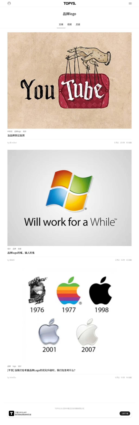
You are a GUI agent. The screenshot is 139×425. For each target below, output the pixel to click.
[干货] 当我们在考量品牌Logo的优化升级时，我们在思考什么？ (42, 370)
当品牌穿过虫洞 (16, 135)
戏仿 (24, 131)
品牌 (14, 248)
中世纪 (9, 131)
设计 (9, 248)
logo (14, 366)
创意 (19, 248)
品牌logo (17, 131)
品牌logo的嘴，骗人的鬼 (21, 252)
